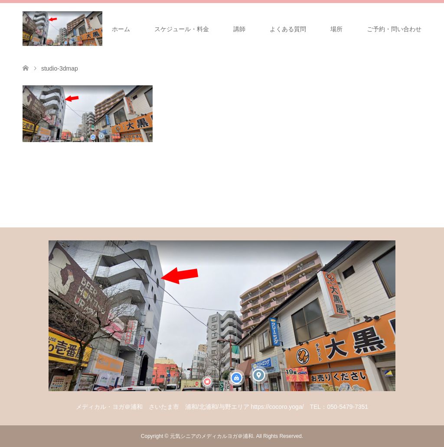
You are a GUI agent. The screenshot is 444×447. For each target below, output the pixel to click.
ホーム (121, 29)
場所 (336, 29)
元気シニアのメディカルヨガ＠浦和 (211, 436)
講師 (239, 29)
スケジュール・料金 (181, 29)
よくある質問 (288, 29)
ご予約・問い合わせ (394, 29)
